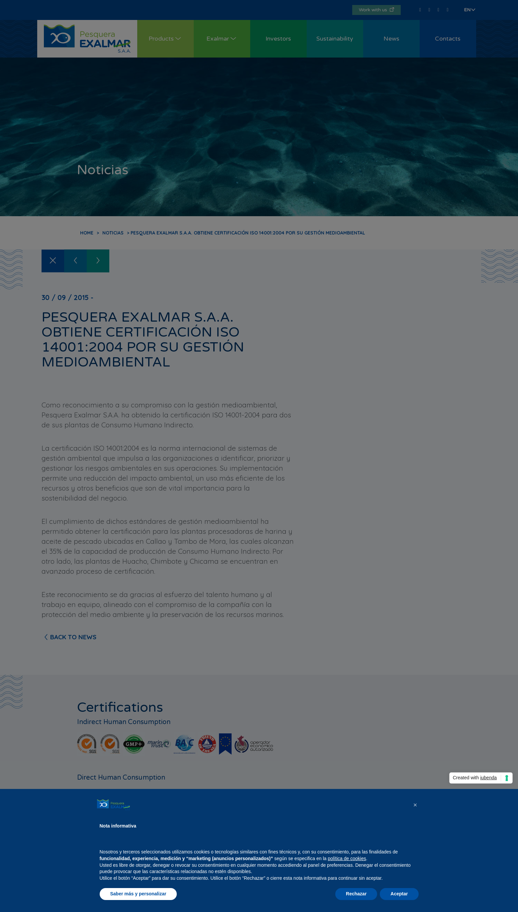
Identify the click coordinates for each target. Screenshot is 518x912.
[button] (415, 805)
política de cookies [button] (347, 858)
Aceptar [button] (399, 893)
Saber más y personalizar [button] (138, 893)
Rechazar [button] (356, 893)
